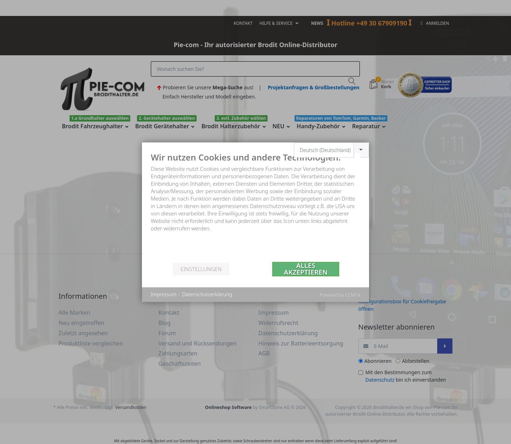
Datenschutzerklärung (207, 294)
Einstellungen (201, 268)
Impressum (163, 294)
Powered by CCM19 (340, 295)
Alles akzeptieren (306, 269)
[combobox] (331, 150)
